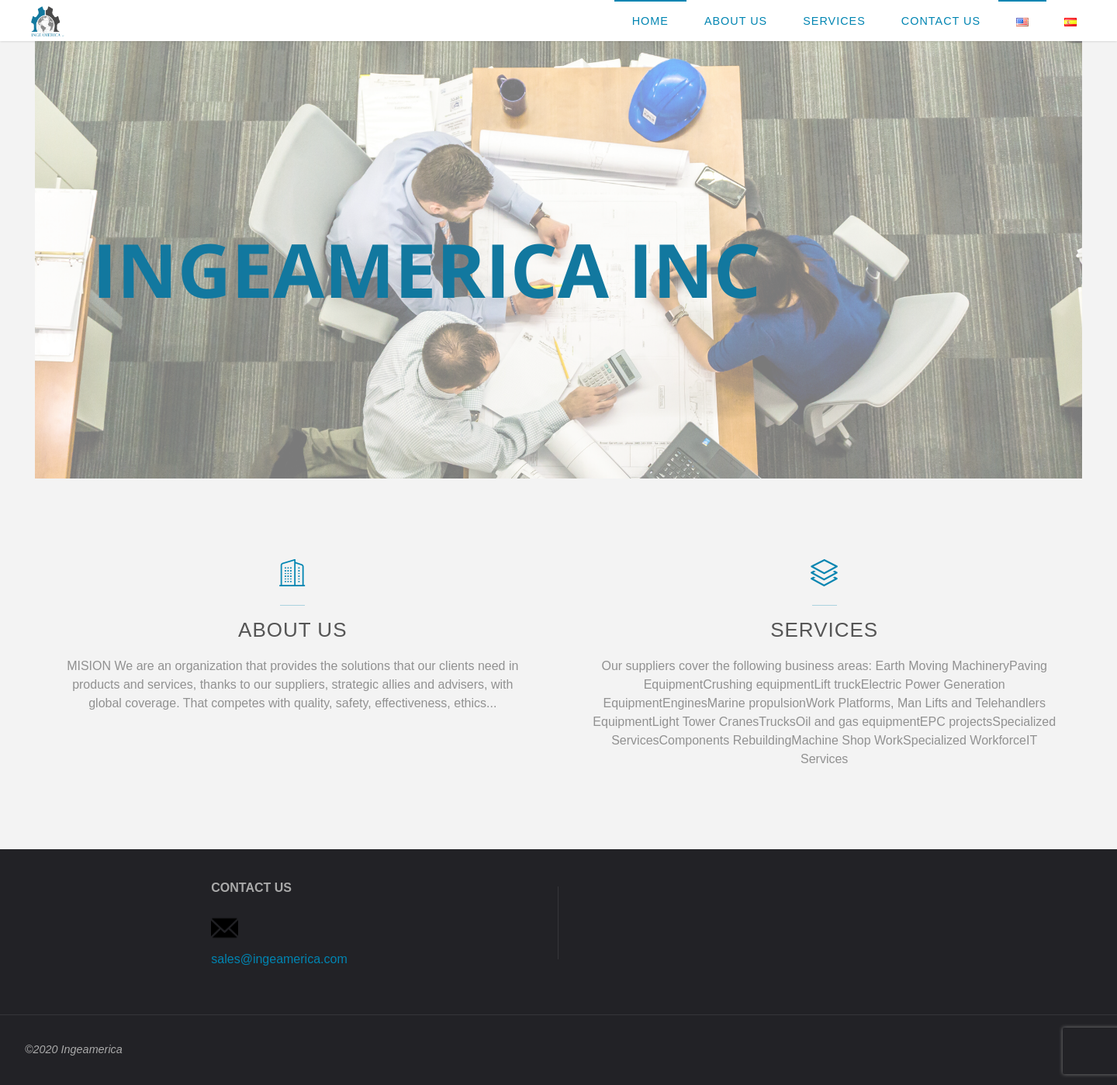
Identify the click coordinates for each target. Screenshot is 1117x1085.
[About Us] (292, 580)
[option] (558, 260)
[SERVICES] (824, 580)
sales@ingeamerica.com (279, 959)
